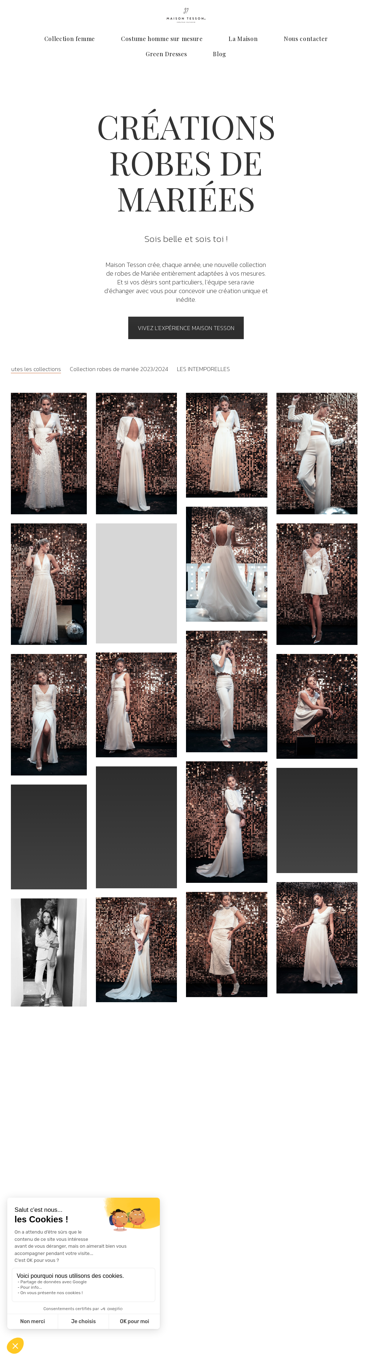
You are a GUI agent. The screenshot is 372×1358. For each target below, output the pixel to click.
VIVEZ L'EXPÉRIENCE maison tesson (186, 328)
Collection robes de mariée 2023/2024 (119, 369)
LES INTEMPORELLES (203, 369)
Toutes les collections (33, 369)
